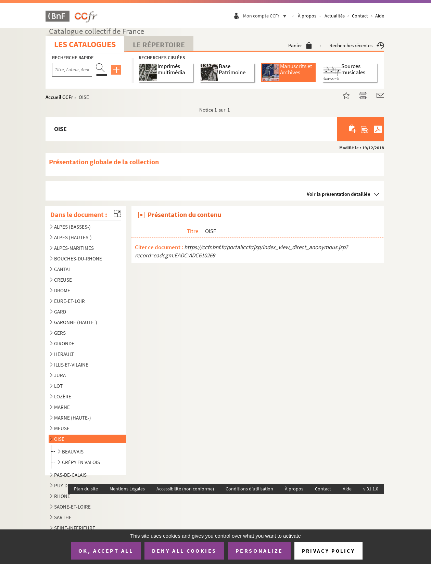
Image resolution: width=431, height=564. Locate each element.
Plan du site (86, 489)
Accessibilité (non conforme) (185, 489)
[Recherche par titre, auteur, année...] (72, 70)
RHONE (62, 496)
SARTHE (63, 517)
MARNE (62, 407)
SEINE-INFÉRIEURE (74, 528)
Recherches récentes (356, 45)
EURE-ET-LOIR (69, 301)
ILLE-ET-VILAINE (71, 364)
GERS (60, 333)
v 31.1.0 (370, 489)
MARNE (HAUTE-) (72, 417)
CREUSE (63, 280)
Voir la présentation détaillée (338, 194)
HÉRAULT (64, 354)
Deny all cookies (184, 550)
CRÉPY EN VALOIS (81, 462)
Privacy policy (328, 551)
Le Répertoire (159, 44)
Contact (360, 16)
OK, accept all (105, 550)
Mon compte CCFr (266, 15)
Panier (300, 45)
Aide (379, 16)
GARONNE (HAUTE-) (75, 322)
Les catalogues (85, 44)
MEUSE (61, 428)
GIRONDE (64, 343)
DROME (62, 290)
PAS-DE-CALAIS (70, 475)
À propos (307, 16)
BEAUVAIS (73, 451)
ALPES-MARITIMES (74, 248)
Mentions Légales (127, 489)
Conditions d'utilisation (249, 489)
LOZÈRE (62, 396)
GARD (60, 311)
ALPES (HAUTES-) (73, 237)
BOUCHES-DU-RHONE (78, 258)
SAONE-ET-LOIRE (72, 506)
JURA (60, 375)
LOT (58, 386)
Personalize (259, 550)
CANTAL (62, 269)
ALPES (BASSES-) (72, 226)
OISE (59, 439)
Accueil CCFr (59, 97)
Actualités (335, 16)
